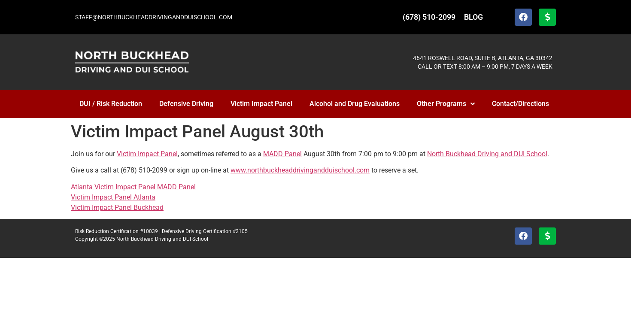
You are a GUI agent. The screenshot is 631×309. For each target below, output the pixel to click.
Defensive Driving (186, 104)
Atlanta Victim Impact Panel (114, 187)
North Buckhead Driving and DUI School (487, 154)
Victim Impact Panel (261, 104)
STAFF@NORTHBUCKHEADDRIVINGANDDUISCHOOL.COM (153, 17)
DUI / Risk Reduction (110, 104)
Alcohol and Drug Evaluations (354, 104)
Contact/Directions (520, 104)
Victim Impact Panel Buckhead (117, 207)
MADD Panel (282, 154)
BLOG (473, 16)
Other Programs (446, 104)
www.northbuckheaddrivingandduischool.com (300, 170)
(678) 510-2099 (429, 16)
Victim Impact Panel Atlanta (113, 197)
